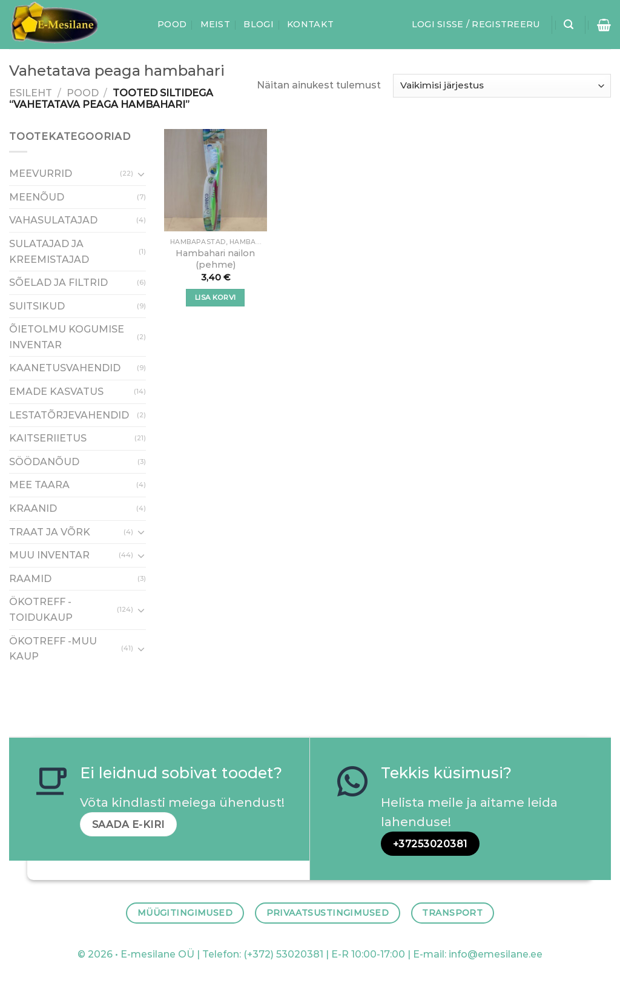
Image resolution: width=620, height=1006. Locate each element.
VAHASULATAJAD (53, 220)
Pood (171, 24)
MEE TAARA (39, 485)
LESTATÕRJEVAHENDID (69, 414)
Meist (215, 24)
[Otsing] (568, 24)
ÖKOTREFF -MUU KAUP (53, 648)
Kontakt (310, 24)
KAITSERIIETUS (48, 438)
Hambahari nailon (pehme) (215, 259)
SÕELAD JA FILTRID (58, 282)
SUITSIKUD (37, 305)
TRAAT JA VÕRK (49, 531)
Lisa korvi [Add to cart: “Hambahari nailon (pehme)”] (215, 297)
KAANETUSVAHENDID (64, 368)
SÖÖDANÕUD (44, 461)
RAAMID (30, 578)
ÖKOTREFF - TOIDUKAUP (41, 609)
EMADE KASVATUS (56, 391)
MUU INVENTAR (49, 555)
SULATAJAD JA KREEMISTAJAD (49, 251)
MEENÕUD (36, 196)
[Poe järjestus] (502, 86)
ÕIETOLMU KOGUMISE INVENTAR (66, 337)
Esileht (30, 93)
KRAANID (33, 508)
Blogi (258, 24)
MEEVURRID (40, 173)
